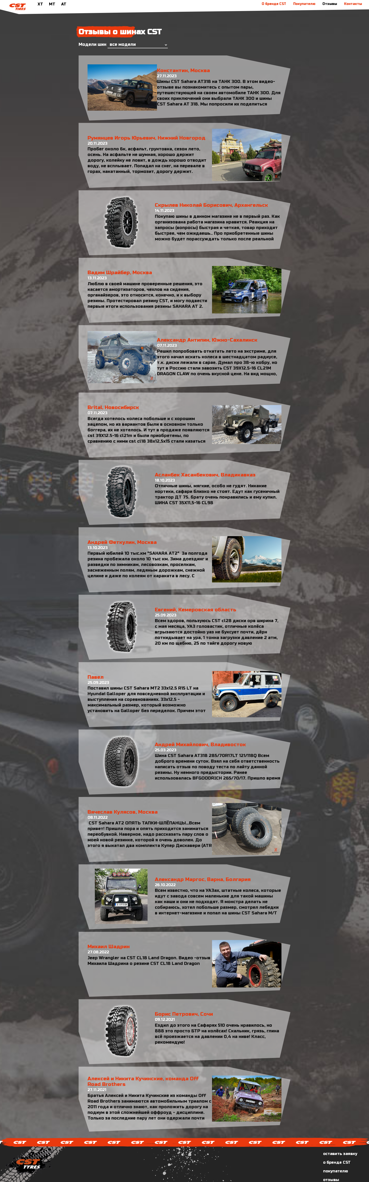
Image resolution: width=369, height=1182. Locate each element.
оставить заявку (340, 1134)
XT (40, 4)
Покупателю (304, 4)
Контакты (353, 4)
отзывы (331, 1161)
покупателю (335, 1152)
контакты (333, 1169)
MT (52, 4)
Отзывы (329, 4)
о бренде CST (337, 1143)
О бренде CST (274, 4)
